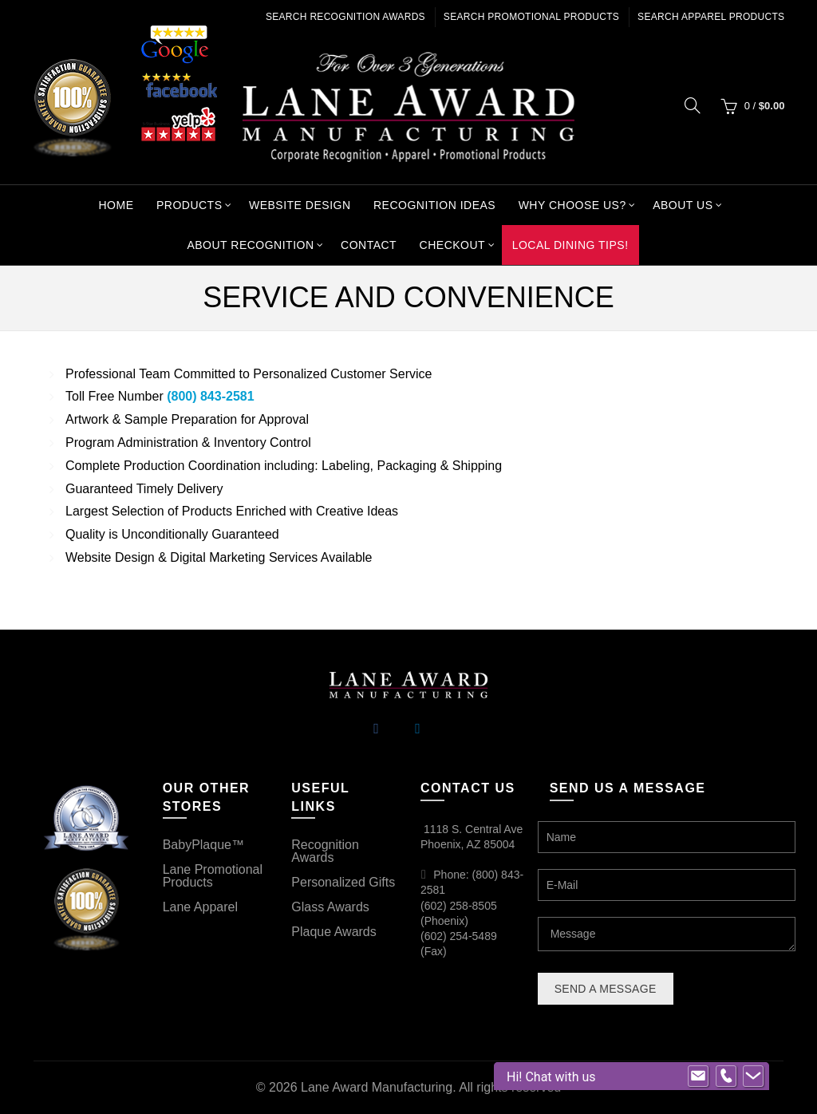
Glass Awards (330, 907)
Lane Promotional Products (212, 876)
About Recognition (250, 245)
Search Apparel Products (710, 16)
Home (115, 205)
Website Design (300, 205)
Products (189, 205)
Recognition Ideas (434, 205)
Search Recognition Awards (345, 16)
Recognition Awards (325, 851)
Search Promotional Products (531, 16)
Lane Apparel (200, 907)
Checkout (453, 245)
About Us (682, 205)
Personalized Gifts (343, 882)
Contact (369, 245)
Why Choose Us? (572, 205)
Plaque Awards (333, 931)
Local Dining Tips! (570, 245)
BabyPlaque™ (203, 844)
